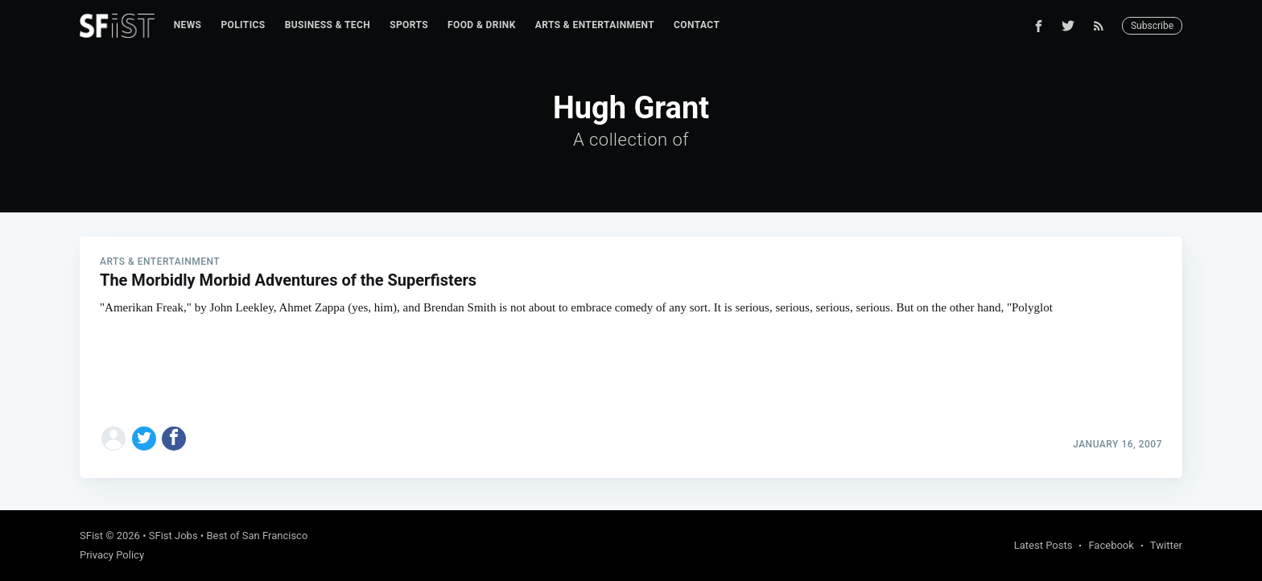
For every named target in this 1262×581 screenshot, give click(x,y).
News (188, 25)
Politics (243, 25)
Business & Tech (328, 25)
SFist (91, 535)
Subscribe (1152, 25)
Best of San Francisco (256, 535)
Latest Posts (1043, 545)
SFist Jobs (173, 535)
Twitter (1166, 545)
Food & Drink (481, 25)
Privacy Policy (112, 555)
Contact (697, 25)
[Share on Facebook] (174, 438)
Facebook (1110, 545)
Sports (409, 25)
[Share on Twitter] (144, 438)
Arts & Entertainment (594, 25)
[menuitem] (188, 25)
